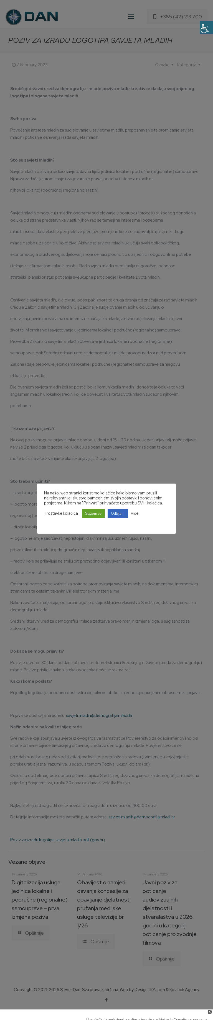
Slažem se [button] (93, 513)
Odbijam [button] (118, 513)
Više (135, 513)
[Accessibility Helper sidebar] (206, 27)
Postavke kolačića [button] (61, 513)
